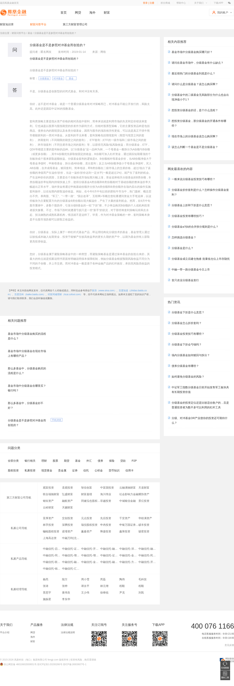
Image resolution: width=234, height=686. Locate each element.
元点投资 (86, 518)
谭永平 (85, 585)
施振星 (47, 599)
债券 (100, 460)
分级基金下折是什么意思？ (188, 312)
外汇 (89, 460)
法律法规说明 (68, 632)
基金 (71, 78)
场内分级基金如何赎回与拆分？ (191, 355)
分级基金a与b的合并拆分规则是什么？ (195, 226)
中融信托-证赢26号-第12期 (109, 555)
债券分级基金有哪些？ (185, 365)
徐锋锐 (104, 592)
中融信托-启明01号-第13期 (52, 548)
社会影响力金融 (128, 494)
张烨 (64, 585)
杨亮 (45, 579)
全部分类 (13, 460)
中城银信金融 (127, 500)
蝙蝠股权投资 (51, 531)
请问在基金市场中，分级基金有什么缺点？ (197, 62)
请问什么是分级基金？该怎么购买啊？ (195, 84)
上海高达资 (50, 538)
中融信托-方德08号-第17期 (128, 562)
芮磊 (103, 579)
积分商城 (165, 3)
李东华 (66, 599)
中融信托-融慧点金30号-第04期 (148, 548)
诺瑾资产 (67, 531)
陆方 (64, 579)
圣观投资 (67, 487)
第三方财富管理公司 (75, 24)
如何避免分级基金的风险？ (188, 376)
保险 (111, 460)
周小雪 (85, 579)
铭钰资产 (48, 500)
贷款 (123, 460)
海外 (92, 12)
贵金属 (62, 470)
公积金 (99, 470)
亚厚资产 (48, 518)
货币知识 (114, 470)
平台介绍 (4, 632)
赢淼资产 (86, 531)
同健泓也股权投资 (90, 500)
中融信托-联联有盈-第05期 (52, 562)
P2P (134, 460)
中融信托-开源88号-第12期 (148, 562)
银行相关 (30, 460)
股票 (55, 460)
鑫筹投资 (124, 531)
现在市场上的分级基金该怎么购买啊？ (195, 136)
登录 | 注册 (148, 3)
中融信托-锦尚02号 (52, 568)
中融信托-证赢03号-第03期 (71, 548)
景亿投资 (143, 500)
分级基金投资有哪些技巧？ (188, 216)
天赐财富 (67, 507)
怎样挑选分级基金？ (184, 237)
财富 (107, 12)
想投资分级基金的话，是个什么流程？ (195, 110)
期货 (66, 460)
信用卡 (129, 470)
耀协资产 (143, 494)
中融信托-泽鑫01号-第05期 (128, 548)
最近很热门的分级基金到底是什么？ (193, 73)
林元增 (104, 585)
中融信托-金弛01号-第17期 (128, 555)
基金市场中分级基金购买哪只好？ (192, 52)
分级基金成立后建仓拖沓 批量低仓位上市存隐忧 (201, 258)
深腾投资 (67, 524)
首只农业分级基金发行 (185, 280)
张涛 (45, 585)
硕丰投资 (143, 524)
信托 (86, 470)
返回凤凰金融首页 (9, 3)
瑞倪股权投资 (89, 524)
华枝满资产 (145, 518)
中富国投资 (107, 487)
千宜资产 (124, 518)
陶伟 (122, 579)
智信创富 (86, 487)
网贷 (78, 12)
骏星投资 (143, 531)
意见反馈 (229, 645)
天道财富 (143, 487)
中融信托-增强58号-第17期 (71, 555)
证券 (75, 470)
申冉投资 (105, 524)
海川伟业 (105, 494)
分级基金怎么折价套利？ (187, 323)
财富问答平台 (38, 24)
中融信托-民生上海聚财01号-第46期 (148, 555)
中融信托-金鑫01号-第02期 (90, 562)
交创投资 (67, 518)
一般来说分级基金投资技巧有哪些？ (193, 179)
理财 (44, 460)
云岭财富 (48, 507)
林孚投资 (48, 524)
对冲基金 (58, 78)
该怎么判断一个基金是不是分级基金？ (195, 147)
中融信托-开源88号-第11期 (90, 548)
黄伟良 (66, 592)
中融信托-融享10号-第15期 (71, 562)
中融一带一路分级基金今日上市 (191, 269)
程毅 (122, 585)
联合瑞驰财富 (51, 494)
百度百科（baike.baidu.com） (29, 294)
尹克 (122, 592)
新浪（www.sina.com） (104, 290)
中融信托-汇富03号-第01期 (71, 568)
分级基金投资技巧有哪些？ (188, 333)
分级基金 (44, 78)
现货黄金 (46, 470)
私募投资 (30, 470)
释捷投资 (105, 531)
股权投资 (13, 470)
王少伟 (85, 592)
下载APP (218, 3)
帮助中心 (181, 3)
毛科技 (142, 579)
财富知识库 (7, 24)
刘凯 (141, 592)
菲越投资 (105, 500)
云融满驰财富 (127, 487)
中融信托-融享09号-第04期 (109, 548)
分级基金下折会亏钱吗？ (187, 344)
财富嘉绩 (86, 494)
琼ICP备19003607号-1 (74, 664)
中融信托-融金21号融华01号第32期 (109, 562)
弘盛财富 (67, 494)
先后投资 (105, 518)
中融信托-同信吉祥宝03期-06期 (52, 555)
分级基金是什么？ (182, 248)
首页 (63, 12)
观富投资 (48, 487)
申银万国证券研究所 (128, 524)
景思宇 (47, 592)
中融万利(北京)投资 (71, 538)
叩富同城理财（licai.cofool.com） (65, 294)
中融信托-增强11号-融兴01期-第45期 (90, 555)
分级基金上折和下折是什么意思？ (192, 205)
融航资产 (67, 500)
